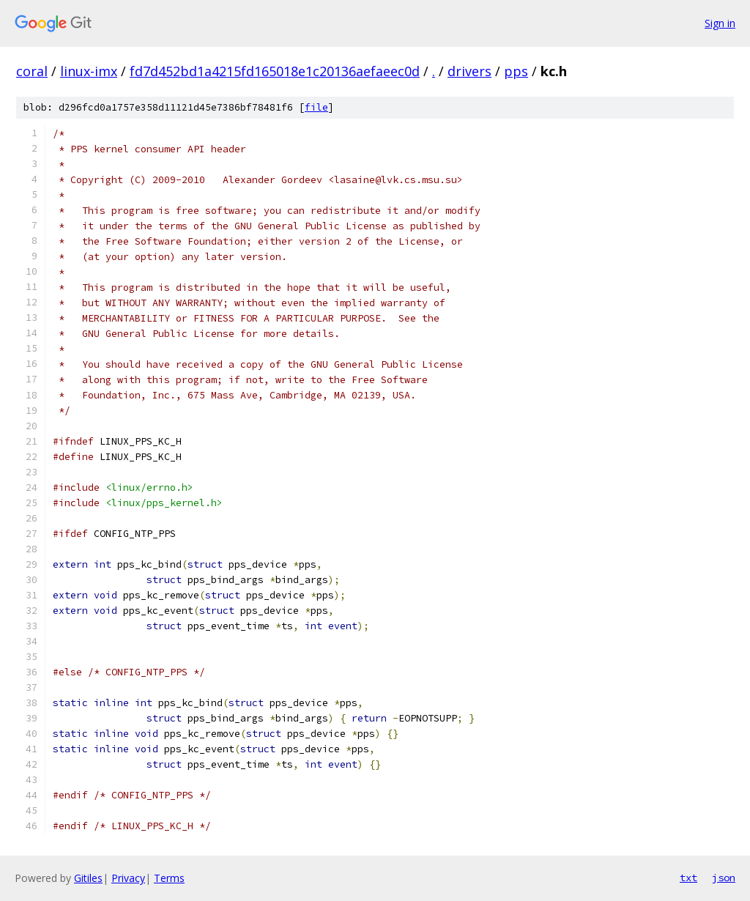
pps (516, 71)
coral (32, 71)
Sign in (720, 23)
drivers (469, 71)
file (316, 107)
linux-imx (88, 71)
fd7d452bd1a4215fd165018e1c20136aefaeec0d (275, 71)
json (723, 877)
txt (688, 877)
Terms (169, 878)
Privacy (128, 878)
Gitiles (88, 878)
